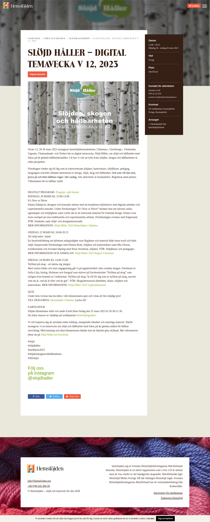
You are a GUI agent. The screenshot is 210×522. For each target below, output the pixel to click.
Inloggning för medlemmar (168, 492)
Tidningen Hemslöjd (172, 497)
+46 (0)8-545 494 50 (39, 485)
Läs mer (150, 518)
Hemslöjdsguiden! (86, 315)
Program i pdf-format (67, 192)
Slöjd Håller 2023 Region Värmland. (94, 253)
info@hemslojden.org (39, 480)
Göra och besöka (54, 38)
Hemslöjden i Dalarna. (62, 300)
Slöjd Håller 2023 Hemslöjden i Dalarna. (76, 225)
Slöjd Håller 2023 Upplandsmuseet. (87, 284)
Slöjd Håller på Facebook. (55, 334)
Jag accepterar (165, 518)
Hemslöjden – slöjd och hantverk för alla (18, 7)
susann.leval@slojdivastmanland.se (163, 97)
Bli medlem (194, 7)
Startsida (34, 38)
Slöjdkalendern (79, 38)
